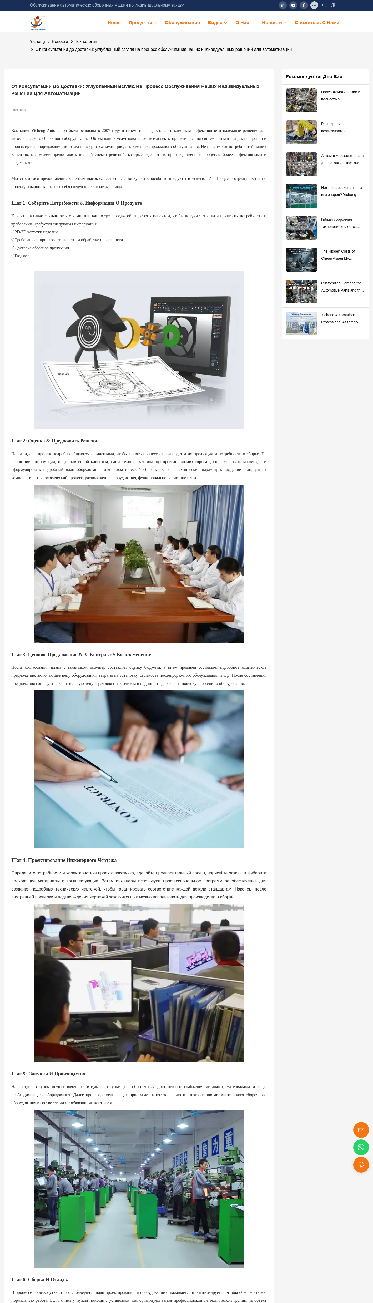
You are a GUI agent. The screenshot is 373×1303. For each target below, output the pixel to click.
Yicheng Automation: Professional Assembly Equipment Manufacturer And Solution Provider (341, 319)
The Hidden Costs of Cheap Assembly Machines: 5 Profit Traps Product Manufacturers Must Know (341, 255)
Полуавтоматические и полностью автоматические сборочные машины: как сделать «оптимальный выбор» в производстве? (342, 96)
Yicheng (37, 41)
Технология (86, 41)
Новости (60, 41)
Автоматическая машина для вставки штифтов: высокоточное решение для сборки (342, 160)
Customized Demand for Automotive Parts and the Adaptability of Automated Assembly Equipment (342, 287)
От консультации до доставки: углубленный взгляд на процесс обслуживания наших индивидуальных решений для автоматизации (163, 49)
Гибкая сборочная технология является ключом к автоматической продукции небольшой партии (340, 223)
